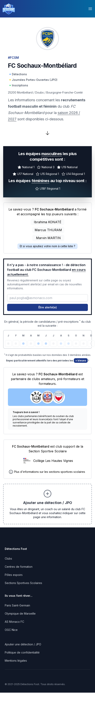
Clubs (8, 558)
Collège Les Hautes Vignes (53, 461)
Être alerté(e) (47, 307)
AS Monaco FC (14, 621)
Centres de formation (18, 566)
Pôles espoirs (14, 574)
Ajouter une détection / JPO (23, 644)
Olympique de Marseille (20, 613)
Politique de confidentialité (22, 652)
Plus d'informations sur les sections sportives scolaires (49, 471)
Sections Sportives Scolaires (23, 583)
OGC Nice (11, 629)
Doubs (39, 92)
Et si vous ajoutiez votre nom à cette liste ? (47, 246)
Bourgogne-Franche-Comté (64, 92)
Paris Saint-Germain (17, 605)
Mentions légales (16, 660)
